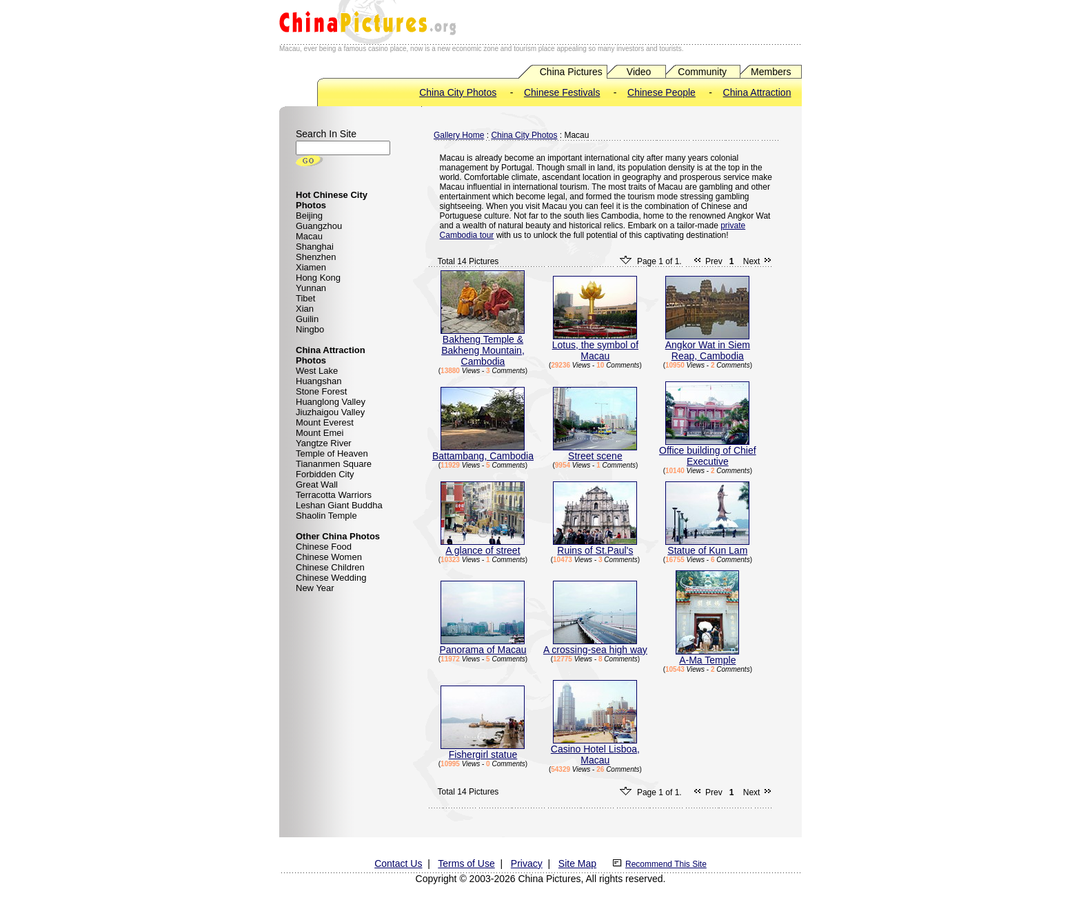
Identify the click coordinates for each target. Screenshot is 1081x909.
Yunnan (311, 288)
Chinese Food (324, 546)
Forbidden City (325, 474)
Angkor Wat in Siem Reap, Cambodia (707, 345)
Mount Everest (325, 422)
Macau (309, 236)
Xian (305, 308)
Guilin (307, 319)
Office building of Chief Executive (707, 451)
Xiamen (311, 267)
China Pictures (571, 71)
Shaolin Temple (326, 515)
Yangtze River (324, 443)
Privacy (527, 863)
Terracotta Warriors (334, 495)
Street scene (595, 451)
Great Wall (317, 484)
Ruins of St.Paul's (595, 546)
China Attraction (757, 92)
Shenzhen (316, 257)
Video (639, 71)
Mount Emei (319, 433)
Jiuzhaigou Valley (330, 412)
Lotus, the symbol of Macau (595, 345)
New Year (315, 588)
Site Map (577, 863)
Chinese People (661, 92)
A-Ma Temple (707, 656)
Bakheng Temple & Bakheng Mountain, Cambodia (483, 346)
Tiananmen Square (334, 464)
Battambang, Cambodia (483, 451)
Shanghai (315, 246)
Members (771, 71)
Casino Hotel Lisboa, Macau (595, 750)
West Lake (317, 371)
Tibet (305, 298)
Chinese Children (330, 567)
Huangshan (319, 381)
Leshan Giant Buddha (339, 505)
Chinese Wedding (331, 577)
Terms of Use (466, 863)
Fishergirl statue (483, 750)
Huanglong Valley (330, 402)
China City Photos (457, 92)
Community (702, 71)
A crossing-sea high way (595, 645)
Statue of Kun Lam (707, 546)
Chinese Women (329, 557)
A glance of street (483, 546)
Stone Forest (321, 391)
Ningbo (310, 329)
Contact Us (398, 863)
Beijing (309, 215)
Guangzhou (319, 226)
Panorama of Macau (482, 645)
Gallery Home (459, 135)
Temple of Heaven (332, 453)
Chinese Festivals (562, 92)
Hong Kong (318, 277)
